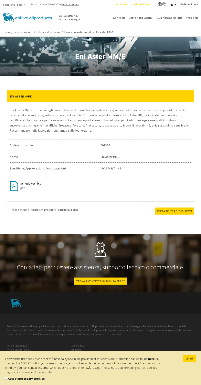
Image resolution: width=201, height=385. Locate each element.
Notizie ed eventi (142, 4)
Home (6, 32)
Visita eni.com (189, 4)
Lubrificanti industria (48, 32)
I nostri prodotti (23, 32)
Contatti (119, 18)
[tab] (100, 96)
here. (151, 359)
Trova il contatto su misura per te (100, 281)
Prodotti (192, 18)
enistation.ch (70, 4)
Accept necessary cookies (26, 378)
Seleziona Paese (14, 5)
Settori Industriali (141, 18)
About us (121, 4)
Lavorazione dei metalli (77, 32)
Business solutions (169, 18)
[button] (188, 96)
